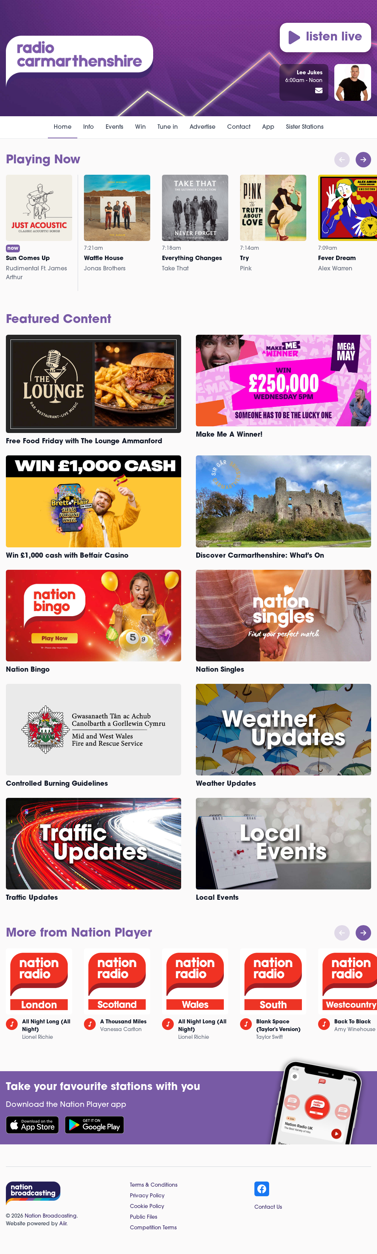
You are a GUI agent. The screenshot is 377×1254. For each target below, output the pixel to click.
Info (88, 127)
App (268, 127)
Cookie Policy (147, 1206)
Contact (238, 127)
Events (114, 127)
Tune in (168, 127)
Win (140, 127)
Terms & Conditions (153, 1185)
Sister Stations (305, 127)
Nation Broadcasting (51, 1216)
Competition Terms (153, 1228)
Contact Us (268, 1207)
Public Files (143, 1217)
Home (62, 127)
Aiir (62, 1224)
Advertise (202, 127)
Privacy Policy (147, 1196)
